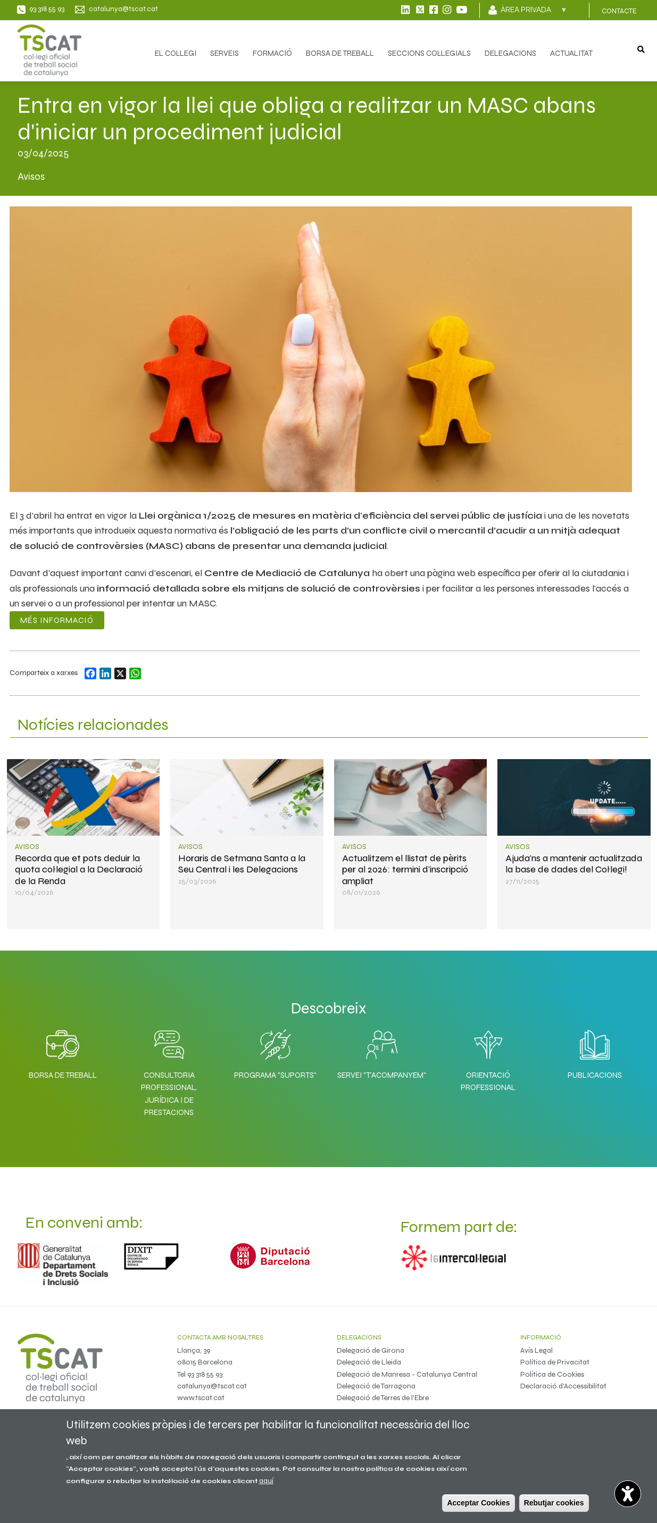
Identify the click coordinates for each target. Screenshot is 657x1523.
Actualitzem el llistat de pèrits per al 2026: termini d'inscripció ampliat (405, 869)
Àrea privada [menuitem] (534, 13)
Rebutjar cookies (554, 1503)
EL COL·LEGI (175, 53)
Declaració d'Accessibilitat (563, 1386)
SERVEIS (224, 53)
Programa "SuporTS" (275, 1075)
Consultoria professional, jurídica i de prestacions (169, 1093)
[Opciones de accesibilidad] (627, 1493)
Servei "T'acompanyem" (381, 1075)
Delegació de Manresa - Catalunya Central (407, 1374)
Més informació (57, 620)
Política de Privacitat (554, 1362)
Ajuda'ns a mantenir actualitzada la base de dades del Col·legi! (573, 863)
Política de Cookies (552, 1374)
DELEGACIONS (510, 53)
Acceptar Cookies (478, 1503)
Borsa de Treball (63, 1075)
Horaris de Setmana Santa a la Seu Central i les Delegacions (241, 863)
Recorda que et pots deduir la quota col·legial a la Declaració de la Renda (79, 869)
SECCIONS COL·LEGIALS (429, 53)
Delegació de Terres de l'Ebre (383, 1397)
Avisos (27, 846)
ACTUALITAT (571, 53)
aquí (266, 1480)
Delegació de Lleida (369, 1362)
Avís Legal (536, 1350)
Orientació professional (488, 1081)
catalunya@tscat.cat (212, 1386)
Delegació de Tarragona (376, 1386)
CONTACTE (619, 11)
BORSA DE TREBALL (340, 53)
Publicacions (595, 1075)
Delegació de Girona (370, 1350)
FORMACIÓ (272, 53)
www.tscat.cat (200, 1397)
